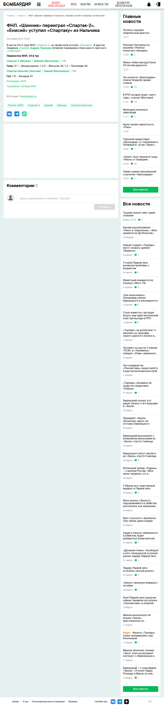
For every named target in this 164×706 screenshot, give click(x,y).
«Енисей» (24, 48)
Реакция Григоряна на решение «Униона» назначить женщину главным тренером (136, 48)
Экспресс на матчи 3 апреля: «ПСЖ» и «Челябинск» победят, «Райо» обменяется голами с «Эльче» (140, 350)
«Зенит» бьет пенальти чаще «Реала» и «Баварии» (140, 158)
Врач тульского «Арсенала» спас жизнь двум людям (139, 519)
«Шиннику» (85, 45)
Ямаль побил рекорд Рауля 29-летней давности (139, 64)
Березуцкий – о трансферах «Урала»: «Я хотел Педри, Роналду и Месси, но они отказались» (139, 671)
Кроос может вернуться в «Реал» (138, 126)
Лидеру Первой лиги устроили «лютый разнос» (138, 569)
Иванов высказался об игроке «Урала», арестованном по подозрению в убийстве (137, 618)
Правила (72, 702)
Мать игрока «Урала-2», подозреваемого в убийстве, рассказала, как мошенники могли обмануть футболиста (140, 503)
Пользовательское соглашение (48, 702)
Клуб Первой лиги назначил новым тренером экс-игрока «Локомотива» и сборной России (140, 600)
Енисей (48, 105)
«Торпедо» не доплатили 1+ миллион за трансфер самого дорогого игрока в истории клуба (139, 333)
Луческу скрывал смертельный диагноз (136, 31)
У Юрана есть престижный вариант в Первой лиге (139, 487)
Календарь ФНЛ (16, 81)
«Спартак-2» (43, 45)
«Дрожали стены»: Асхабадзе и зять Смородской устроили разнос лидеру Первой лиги (140, 553)
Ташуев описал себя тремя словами (139, 214)
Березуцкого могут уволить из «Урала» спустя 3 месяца (139, 455)
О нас (26, 702)
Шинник (62, 105)
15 (135, 102)
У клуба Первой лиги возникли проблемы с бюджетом (136, 265)
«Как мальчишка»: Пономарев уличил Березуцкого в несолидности (140, 298)
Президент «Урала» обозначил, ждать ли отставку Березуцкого (136, 421)
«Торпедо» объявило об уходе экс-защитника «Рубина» (137, 386)
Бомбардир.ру (28, 96)
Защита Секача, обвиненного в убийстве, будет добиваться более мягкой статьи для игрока (140, 536)
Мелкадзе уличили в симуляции (135, 111)
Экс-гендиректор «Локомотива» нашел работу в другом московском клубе (140, 368)
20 (135, 164)
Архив (15, 702)
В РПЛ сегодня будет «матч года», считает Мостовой (139, 96)
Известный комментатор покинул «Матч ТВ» (138, 281)
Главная (10, 16)
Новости (21, 16)
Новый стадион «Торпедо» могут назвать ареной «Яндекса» (139, 248)
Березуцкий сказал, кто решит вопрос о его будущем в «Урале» (140, 403)
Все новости (140, 189)
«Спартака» (14, 50)
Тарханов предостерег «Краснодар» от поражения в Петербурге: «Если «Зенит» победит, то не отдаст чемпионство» (140, 142)
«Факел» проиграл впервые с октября (140, 584)
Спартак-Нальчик (81, 105)
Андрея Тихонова (40, 48)
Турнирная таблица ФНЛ (21, 86)
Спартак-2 (34, 105)
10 (135, 87)
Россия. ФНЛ (15, 105)
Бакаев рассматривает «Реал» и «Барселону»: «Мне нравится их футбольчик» (140, 230)
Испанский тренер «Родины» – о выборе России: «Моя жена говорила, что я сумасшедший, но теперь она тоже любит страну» (140, 471)
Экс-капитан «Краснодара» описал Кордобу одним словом (139, 80)
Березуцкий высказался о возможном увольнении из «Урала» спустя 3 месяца (139, 438)
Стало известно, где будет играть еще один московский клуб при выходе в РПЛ (140, 315)
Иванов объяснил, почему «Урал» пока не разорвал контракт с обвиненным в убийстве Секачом (138, 653)
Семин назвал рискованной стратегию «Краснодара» (139, 173)
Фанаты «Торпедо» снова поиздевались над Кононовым (139, 635)
